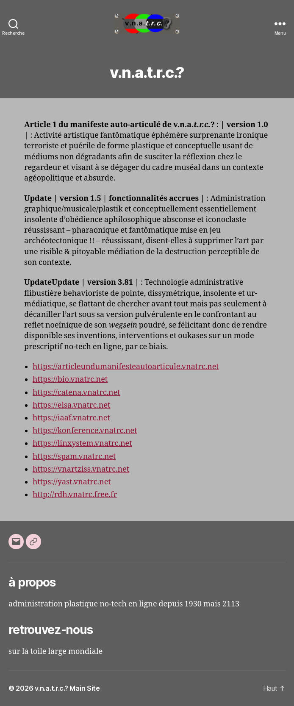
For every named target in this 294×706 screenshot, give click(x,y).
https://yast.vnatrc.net (72, 482)
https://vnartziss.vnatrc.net (81, 469)
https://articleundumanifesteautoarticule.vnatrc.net (126, 367)
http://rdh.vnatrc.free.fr (75, 495)
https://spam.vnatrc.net (74, 456)
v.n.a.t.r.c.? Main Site (67, 688)
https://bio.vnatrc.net (70, 379)
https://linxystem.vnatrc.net (82, 443)
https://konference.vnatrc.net (85, 431)
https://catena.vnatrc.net (76, 392)
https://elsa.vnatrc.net (71, 405)
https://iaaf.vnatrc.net (71, 418)
